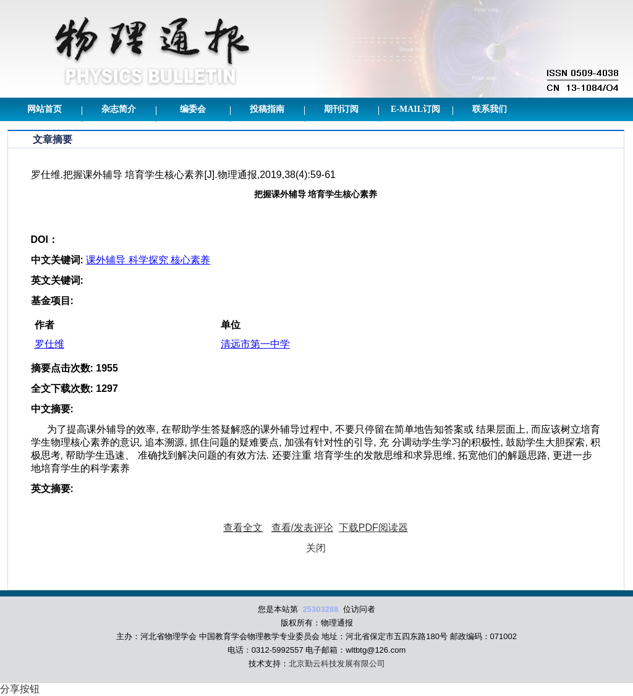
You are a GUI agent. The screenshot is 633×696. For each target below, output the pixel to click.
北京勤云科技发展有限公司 (337, 663)
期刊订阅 (341, 109)
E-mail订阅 (415, 109)
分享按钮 (20, 689)
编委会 (193, 109)
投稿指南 (267, 109)
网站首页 (44, 109)
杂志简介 (118, 109)
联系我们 (489, 109)
